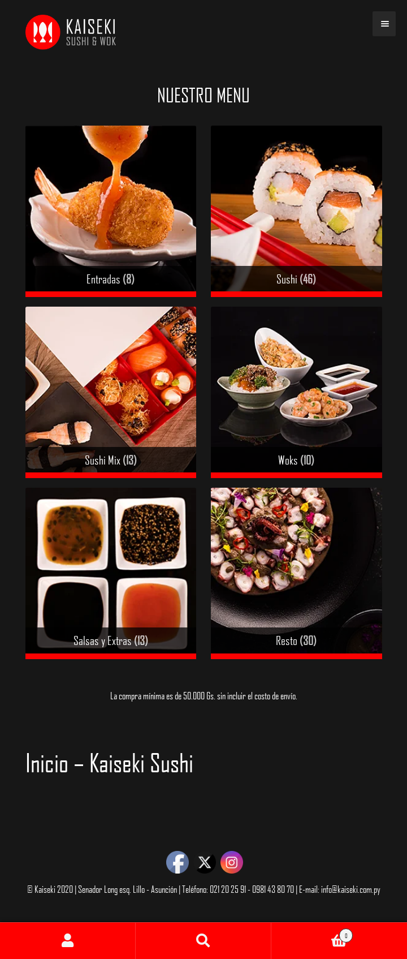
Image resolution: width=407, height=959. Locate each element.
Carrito (312, 933)
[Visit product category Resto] (296, 573)
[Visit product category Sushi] (296, 211)
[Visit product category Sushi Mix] (111, 392)
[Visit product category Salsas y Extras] (111, 573)
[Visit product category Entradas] (111, 211)
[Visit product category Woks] (296, 392)
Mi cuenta (68, 941)
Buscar (203, 941)
